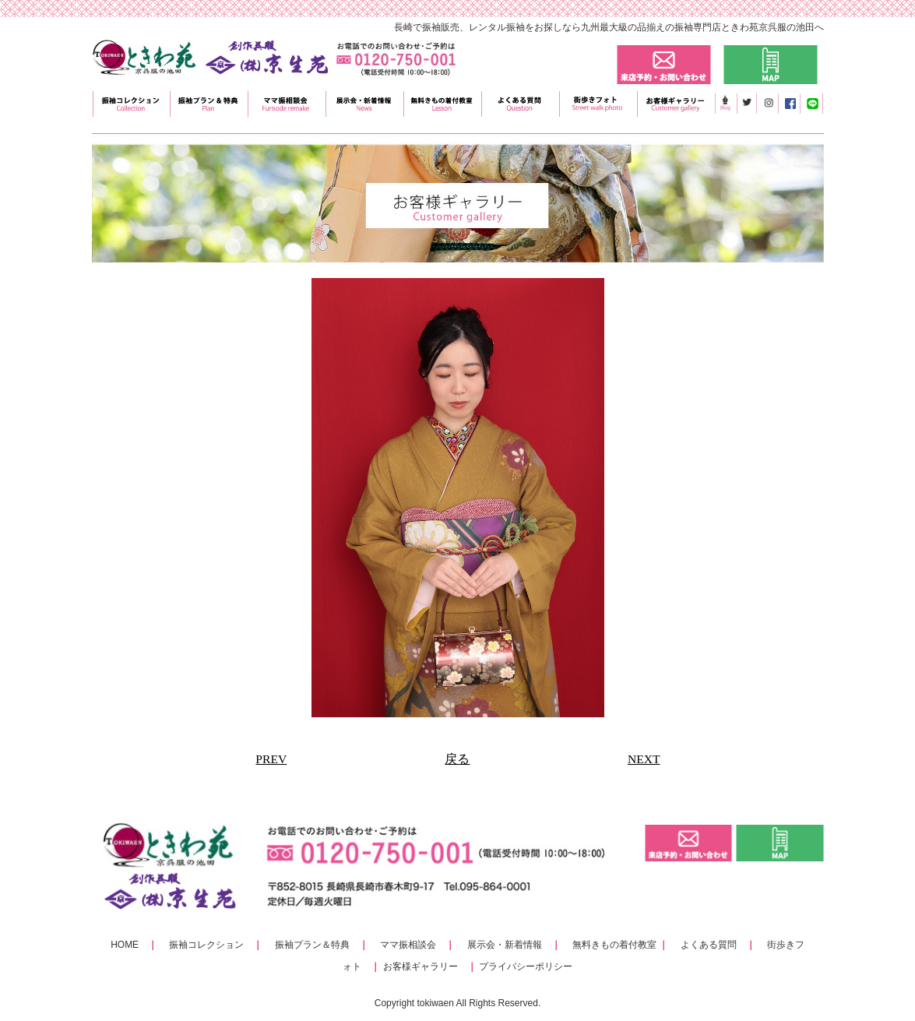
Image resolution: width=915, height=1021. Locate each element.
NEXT (644, 759)
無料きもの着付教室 (614, 944)
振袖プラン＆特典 (312, 944)
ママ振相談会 (408, 944)
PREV (271, 759)
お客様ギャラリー (420, 966)
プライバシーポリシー (525, 966)
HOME (125, 944)
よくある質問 (709, 944)
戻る (457, 759)
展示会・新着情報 (504, 944)
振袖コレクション (206, 944)
